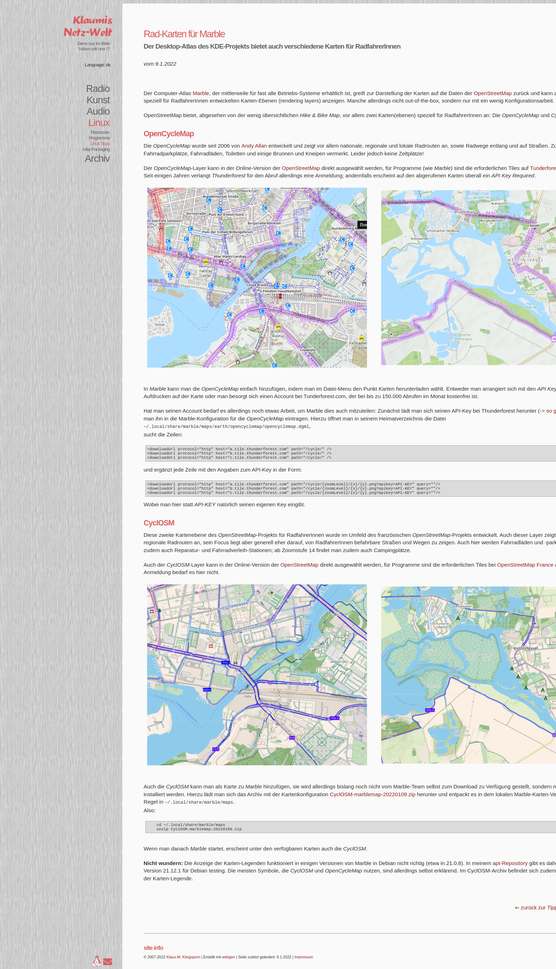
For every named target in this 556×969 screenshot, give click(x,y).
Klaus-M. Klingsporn (183, 964)
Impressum (303, 964)
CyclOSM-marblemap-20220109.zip (372, 800)
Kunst (98, 99)
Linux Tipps (100, 143)
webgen (228, 964)
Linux (99, 122)
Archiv (97, 158)
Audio (98, 111)
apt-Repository (510, 870)
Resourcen (100, 132)
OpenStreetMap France (525, 570)
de (108, 64)
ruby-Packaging (96, 149)
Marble (201, 93)
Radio (98, 88)
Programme (99, 138)
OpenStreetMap (493, 93)
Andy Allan (254, 146)
